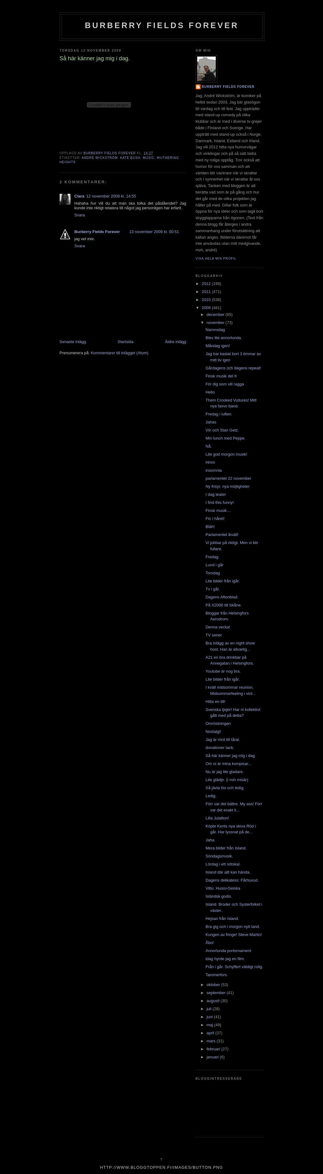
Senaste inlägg (73, 341)
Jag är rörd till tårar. (223, 739)
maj (210, 1025)
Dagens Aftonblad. (222, 597)
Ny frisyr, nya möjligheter (227, 486)
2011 (207, 291)
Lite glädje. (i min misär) (227, 779)
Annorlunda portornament (228, 950)
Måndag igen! (218, 345)
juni (210, 1016)
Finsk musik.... (218, 510)
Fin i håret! (215, 518)
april (210, 1033)
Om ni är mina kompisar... (228, 763)
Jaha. (210, 840)
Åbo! (210, 942)
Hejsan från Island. (222, 918)
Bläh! (210, 526)
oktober (213, 984)
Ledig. (211, 795)
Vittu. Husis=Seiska (223, 888)
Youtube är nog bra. (223, 671)
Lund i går (214, 565)
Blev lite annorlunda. (224, 337)
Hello (210, 392)
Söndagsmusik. (219, 856)
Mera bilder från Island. (226, 848)
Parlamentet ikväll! (222, 534)
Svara (79, 215)
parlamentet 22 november (228, 478)
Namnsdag (215, 329)
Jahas (211, 422)
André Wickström (99, 158)
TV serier (214, 635)
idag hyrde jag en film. (225, 958)
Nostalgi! (213, 731)
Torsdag (213, 573)
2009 (207, 307)
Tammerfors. (217, 974)
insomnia (214, 470)
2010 (207, 299)
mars (211, 1041)
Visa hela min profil (216, 258)
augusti (213, 1000)
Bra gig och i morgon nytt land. (233, 926)
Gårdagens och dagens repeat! (233, 368)
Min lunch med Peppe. (225, 438)
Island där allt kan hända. (228, 872)
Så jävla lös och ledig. (225, 787)
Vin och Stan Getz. (222, 430)
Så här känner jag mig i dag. (231, 755)
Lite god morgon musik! (226, 454)
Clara (79, 196)
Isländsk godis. (219, 896)
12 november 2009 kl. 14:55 (111, 196)
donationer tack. (220, 747)
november (215, 322)
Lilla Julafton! (217, 818)
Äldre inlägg (175, 341)
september (216, 992)
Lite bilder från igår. (223, 581)
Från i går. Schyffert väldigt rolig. (234, 966)
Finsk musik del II (221, 376)
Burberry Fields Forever (162, 25)
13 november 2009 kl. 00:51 (154, 231)
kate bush (130, 158)
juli (209, 1008)
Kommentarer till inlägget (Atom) (119, 353)
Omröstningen (218, 723)
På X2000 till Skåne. (224, 605)
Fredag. (212, 557)
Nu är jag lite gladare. (225, 771)
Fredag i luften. (219, 414)
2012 (207, 283)
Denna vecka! (218, 627)
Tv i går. (213, 589)
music (149, 158)
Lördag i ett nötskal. (223, 864)
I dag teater (216, 494)
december (215, 314)
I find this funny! (220, 502)
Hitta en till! (215, 701)
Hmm (210, 462)
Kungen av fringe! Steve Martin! (234, 934)
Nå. (209, 446)
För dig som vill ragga (225, 384)
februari (213, 1049)
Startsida (126, 341)
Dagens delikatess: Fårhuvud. (232, 880)
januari (213, 1057)
